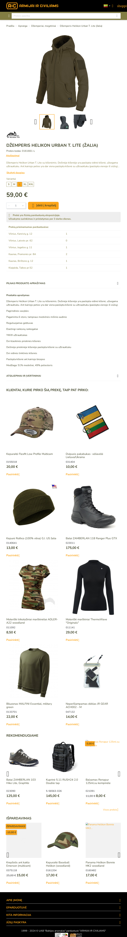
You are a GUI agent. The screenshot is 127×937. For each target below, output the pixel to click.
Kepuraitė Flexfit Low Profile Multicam (29, 454)
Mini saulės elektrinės (103, 935)
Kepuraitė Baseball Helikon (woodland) (58, 864)
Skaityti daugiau (15, 172)
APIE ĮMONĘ (14, 900)
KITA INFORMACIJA (18, 915)
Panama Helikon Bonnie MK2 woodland (100, 864)
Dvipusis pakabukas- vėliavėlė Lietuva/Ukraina (84, 455)
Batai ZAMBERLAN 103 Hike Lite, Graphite (21, 781)
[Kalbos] (106, 6)
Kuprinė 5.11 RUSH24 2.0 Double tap (62, 781)
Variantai (11, 179)
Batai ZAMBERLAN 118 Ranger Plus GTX (91, 538)
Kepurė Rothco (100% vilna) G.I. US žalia (31, 538)
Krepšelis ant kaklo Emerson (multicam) (18, 864)
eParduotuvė (16, 907)
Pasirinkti (14, 474)
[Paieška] (66, 16)
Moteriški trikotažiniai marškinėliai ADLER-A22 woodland (32, 621)
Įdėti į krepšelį (43, 205)
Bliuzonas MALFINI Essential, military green (29, 705)
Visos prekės (112, 810)
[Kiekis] (15, 205)
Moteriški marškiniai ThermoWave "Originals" (86, 621)
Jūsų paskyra (16, 922)
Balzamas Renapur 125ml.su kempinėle (98, 781)
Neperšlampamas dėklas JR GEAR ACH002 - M (87, 705)
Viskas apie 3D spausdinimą (28, 935)
